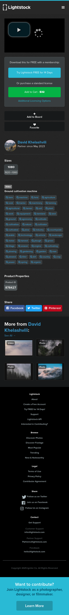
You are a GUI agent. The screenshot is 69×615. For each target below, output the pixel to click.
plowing (11, 251)
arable (10, 235)
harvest (23, 240)
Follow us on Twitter (37, 496)
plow (25, 229)
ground (11, 219)
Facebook (14, 308)
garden (41, 251)
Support (34, 414)
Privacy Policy (34, 476)
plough (36, 240)
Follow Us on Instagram (37, 508)
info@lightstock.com (34, 532)
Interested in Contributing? (34, 424)
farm (9, 197)
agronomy (25, 219)
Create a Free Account (34, 404)
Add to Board (34, 116)
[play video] (19, 29)
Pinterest (52, 308)
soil (39, 208)
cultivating (51, 246)
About (34, 399)
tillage (10, 246)
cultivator (41, 224)
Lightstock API (34, 419)
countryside (54, 229)
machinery (35, 203)
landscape (55, 235)
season (23, 246)
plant (49, 208)
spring (22, 262)
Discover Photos (34, 438)
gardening (26, 251)
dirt (33, 256)
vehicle (40, 235)
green (49, 240)
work (9, 213)
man (53, 251)
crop (57, 256)
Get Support (35, 522)
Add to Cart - (34, 92)
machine (22, 197)
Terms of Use (34, 471)
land (52, 213)
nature (26, 224)
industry (38, 229)
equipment (23, 213)
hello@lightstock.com (34, 551)
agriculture (48, 197)
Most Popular (34, 447)
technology (25, 235)
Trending (34, 452)
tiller (23, 256)
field (34, 197)
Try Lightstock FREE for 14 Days (35, 72)
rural (9, 203)
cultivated (12, 229)
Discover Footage (34, 442)
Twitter (34, 308)
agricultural (13, 208)
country (45, 256)
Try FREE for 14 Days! (34, 409)
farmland (39, 213)
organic (36, 262)
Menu (63, 7)
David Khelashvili (32, 142)
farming (51, 203)
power (10, 262)
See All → (10, 336)
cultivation (12, 224)
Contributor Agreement (34, 481)
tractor (21, 203)
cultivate (41, 219)
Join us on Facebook (37, 502)
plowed (11, 256)
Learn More (34, 606)
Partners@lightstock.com (34, 541)
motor (10, 240)
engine (36, 246)
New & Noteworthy (34, 457)
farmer (27, 208)
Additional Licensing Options (34, 101)
